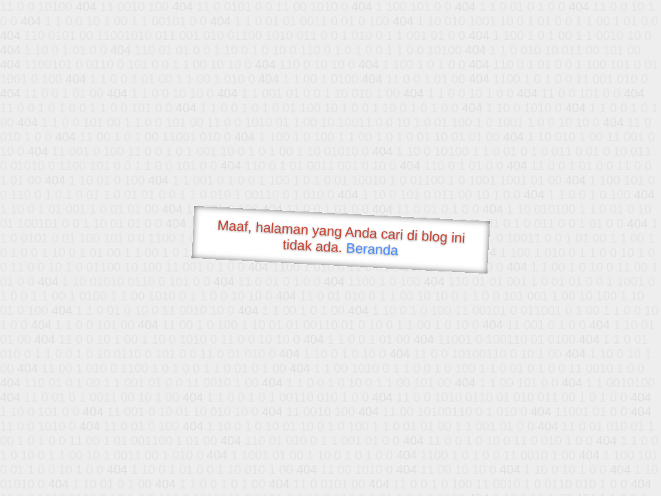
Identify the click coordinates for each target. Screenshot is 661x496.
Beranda (372, 249)
